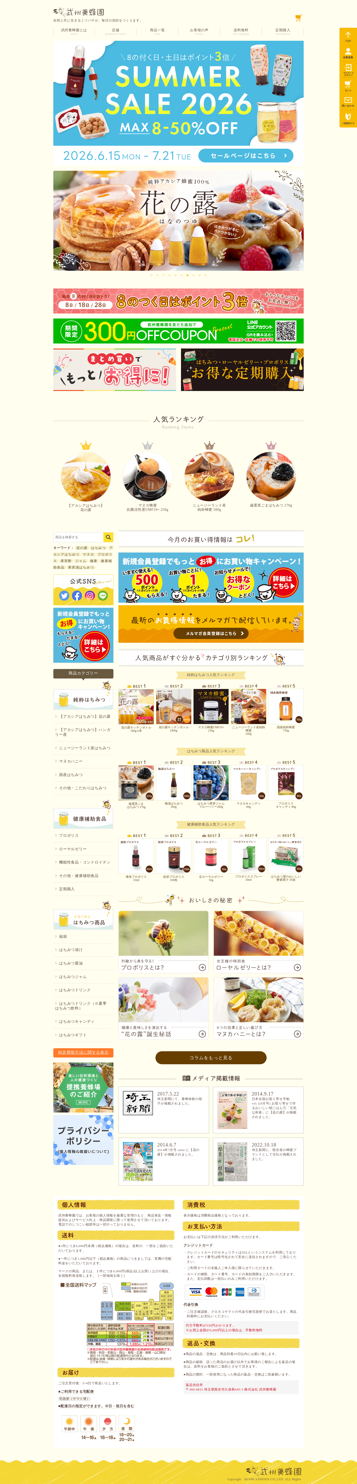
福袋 (61, 936)
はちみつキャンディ (75, 1022)
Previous (55, 215)
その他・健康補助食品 (77, 876)
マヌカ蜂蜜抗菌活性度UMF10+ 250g (148, 482)
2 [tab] (157, 274)
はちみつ (98, 548)
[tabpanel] (178, 221)
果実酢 (66, 561)
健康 (94, 561)
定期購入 (283, 31)
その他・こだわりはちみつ (80, 788)
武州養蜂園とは (74, 31)
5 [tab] (175, 274)
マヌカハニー (69, 761)
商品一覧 (157, 31)
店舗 (116, 31)
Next (301, 215)
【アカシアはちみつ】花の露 (86, 482)
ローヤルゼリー (71, 849)
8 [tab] (193, 274)
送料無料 (241, 31)
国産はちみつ (69, 775)
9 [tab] (199, 274)
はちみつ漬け (69, 950)
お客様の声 (199, 31)
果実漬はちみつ (81, 567)
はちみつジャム (71, 977)
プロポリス (67, 836)
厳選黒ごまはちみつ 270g (271, 479)
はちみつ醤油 (69, 963)
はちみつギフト (71, 1035)
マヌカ (88, 554)
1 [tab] (151, 274)
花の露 (82, 548)
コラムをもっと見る (211, 1057)
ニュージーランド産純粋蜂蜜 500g (209, 482)
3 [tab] (163, 274)
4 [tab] (169, 274)
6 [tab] (181, 274)
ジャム (81, 561)
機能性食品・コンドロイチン (82, 862)
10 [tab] (205, 274)
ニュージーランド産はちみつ (82, 748)
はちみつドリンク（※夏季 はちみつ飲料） (82, 1006)
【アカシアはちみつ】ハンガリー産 (82, 732)
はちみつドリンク (73, 990)
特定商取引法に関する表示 (83, 1052)
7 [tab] (187, 274)
